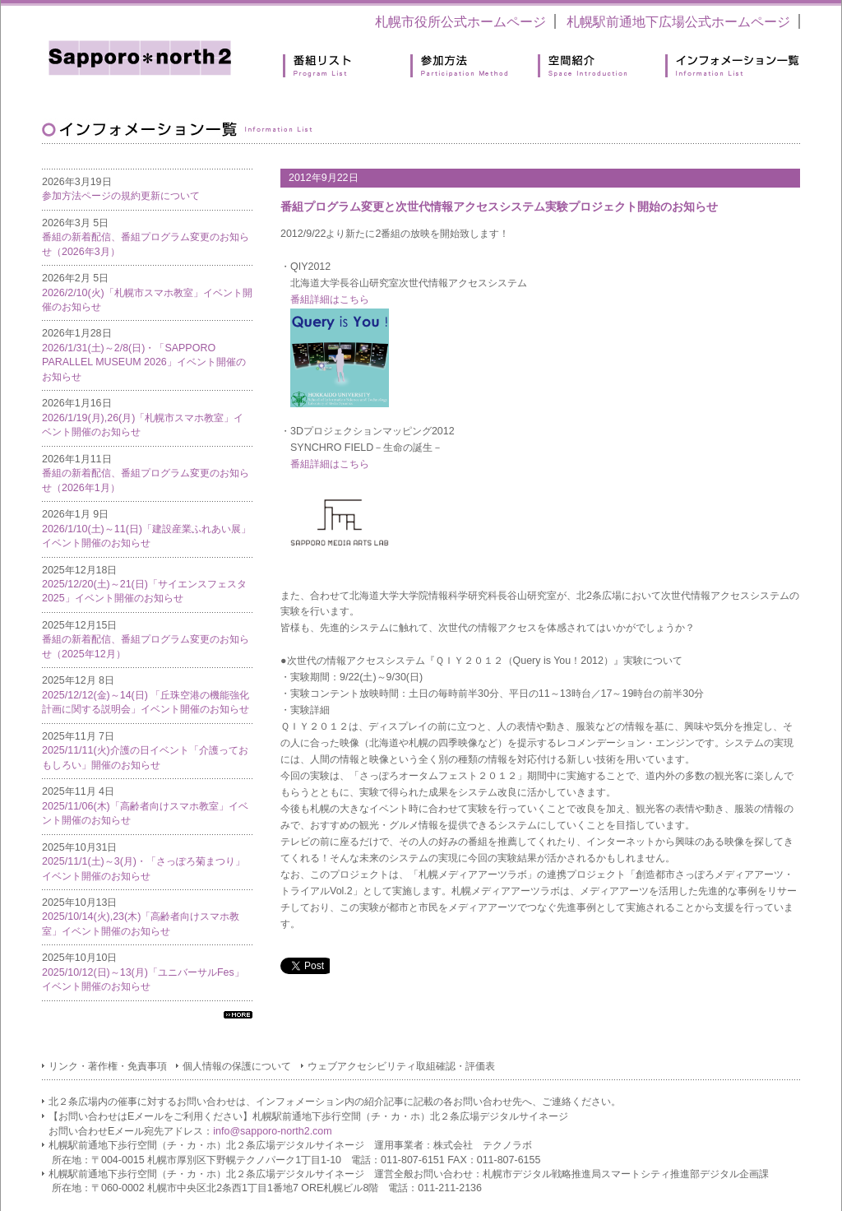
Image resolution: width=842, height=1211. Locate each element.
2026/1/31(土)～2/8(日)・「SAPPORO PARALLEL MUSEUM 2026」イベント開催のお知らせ (144, 362)
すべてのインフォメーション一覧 (238, 1014)
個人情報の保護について (237, 1066)
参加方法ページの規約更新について (121, 196)
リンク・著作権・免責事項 (108, 1066)
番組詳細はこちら (329, 299)
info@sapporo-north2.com (272, 1131)
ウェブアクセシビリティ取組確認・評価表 (401, 1066)
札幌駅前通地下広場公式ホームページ (678, 21)
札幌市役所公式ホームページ (460, 21)
